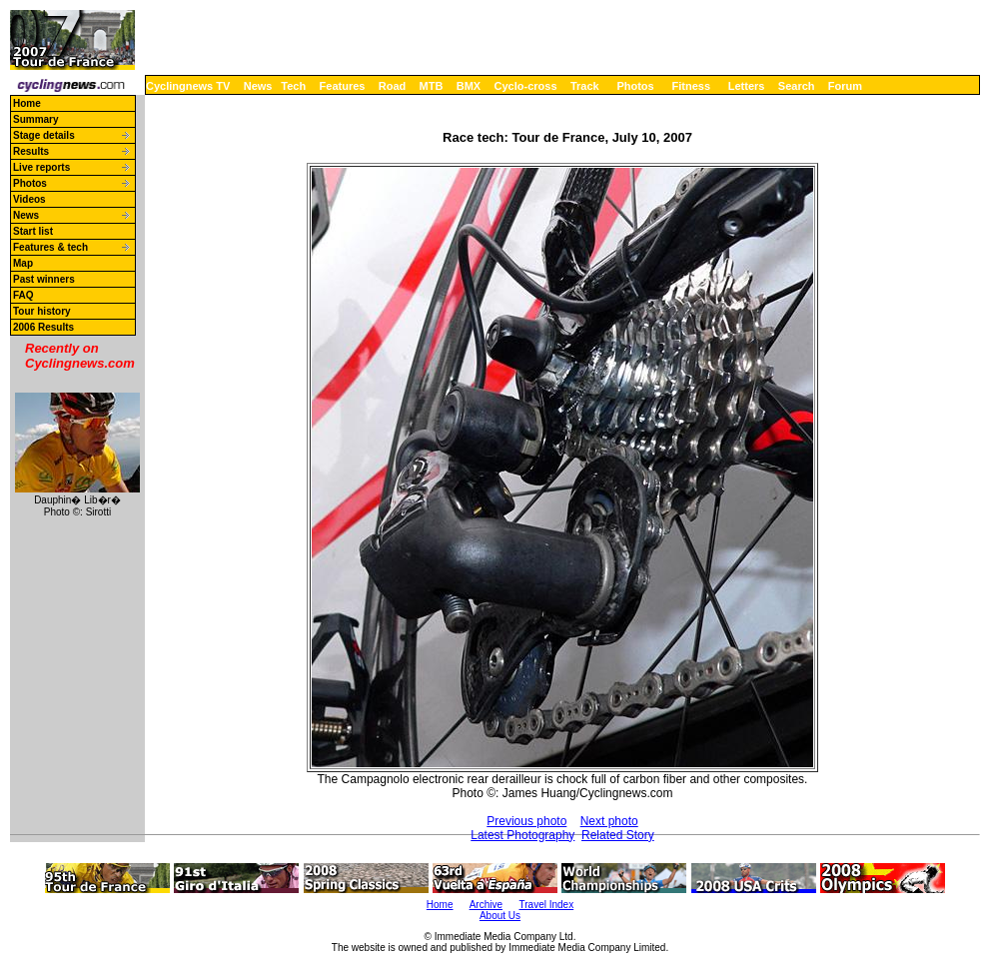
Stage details (44, 135)
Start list (33, 231)
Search (796, 86)
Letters (746, 86)
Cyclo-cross (525, 86)
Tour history (42, 311)
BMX (469, 86)
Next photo (609, 821)
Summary (36, 119)
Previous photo (526, 821)
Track (584, 86)
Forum (845, 86)
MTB (432, 86)
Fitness (690, 86)
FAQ (23, 295)
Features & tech (50, 247)
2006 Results (43, 327)
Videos (29, 199)
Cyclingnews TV (188, 86)
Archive (486, 904)
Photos (634, 86)
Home (27, 103)
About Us (500, 915)
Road (393, 86)
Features (343, 86)
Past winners (44, 279)
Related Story (617, 835)
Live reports (41, 167)
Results (31, 151)
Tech (293, 86)
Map (23, 263)
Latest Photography (522, 835)
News (258, 86)
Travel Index (546, 904)
